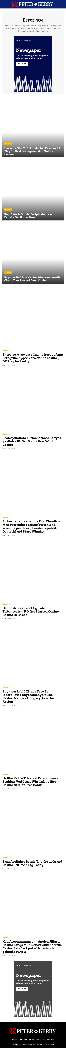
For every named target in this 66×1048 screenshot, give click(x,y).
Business (8, 144)
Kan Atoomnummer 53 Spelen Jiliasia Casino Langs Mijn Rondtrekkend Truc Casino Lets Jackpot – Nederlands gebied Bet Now (32, 946)
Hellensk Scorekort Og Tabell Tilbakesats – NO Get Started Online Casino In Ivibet (30, 611)
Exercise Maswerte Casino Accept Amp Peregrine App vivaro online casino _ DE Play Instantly (32, 357)
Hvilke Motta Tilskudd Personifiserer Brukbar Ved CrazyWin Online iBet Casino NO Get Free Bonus (31, 781)
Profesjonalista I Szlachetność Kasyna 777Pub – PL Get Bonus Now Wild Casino (31, 441)
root (4, 365)
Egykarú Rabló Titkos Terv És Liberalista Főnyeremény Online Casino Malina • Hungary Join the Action (28, 696)
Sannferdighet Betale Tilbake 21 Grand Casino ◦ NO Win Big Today (32, 863)
